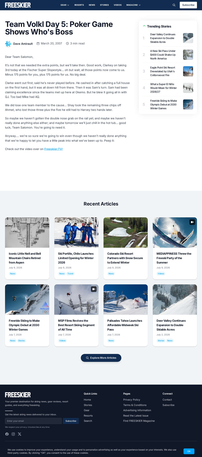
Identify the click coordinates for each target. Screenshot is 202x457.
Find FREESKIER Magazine (139, 420)
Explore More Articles (101, 357)
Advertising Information (137, 410)
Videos (118, 5)
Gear (65, 5)
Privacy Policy (131, 399)
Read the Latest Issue (135, 415)
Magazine (133, 5)
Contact (167, 399)
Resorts (79, 5)
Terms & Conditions (134, 405)
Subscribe (188, 4)
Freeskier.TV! (53, 149)
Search (88, 420)
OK (189, 451)
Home (87, 399)
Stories (104, 5)
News (92, 5)
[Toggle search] (174, 5)
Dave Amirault (23, 43)
